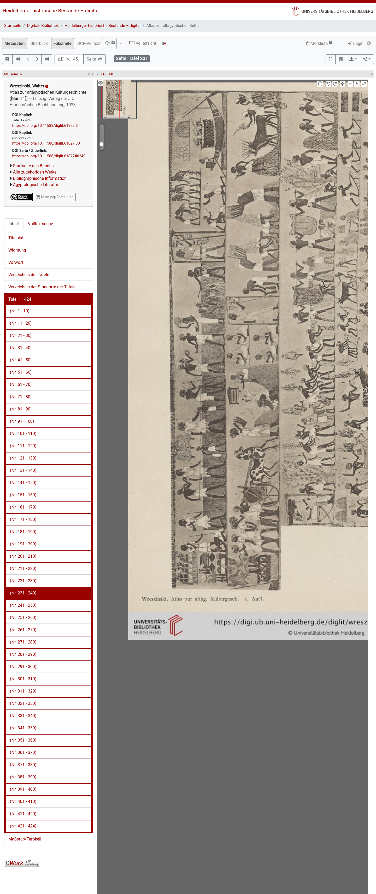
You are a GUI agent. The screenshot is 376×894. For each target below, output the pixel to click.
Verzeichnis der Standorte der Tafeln (41, 286)
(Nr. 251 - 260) (23, 617)
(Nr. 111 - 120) (23, 445)
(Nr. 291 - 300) (23, 666)
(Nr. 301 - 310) (23, 678)
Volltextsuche (40, 223)
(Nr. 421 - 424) (23, 826)
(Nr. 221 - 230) (23, 580)
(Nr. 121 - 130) (23, 458)
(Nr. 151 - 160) (23, 494)
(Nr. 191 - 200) (23, 543)
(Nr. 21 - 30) (21, 335)
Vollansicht (142, 43)
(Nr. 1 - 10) (19, 310)
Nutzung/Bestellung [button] (54, 197)
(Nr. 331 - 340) (23, 715)
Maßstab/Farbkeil (24, 839)
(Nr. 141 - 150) (23, 482)
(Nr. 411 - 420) (23, 813)
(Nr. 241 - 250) (23, 605)
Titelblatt (16, 237)
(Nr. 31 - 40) (21, 347)
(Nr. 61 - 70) (21, 384)
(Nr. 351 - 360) (23, 740)
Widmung (17, 250)
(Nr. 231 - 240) (23, 593)
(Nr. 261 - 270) (23, 629)
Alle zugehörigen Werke (35, 172)
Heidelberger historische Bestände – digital (50, 11)
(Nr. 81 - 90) (21, 409)
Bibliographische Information (40, 178)
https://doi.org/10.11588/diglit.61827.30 (46, 143)
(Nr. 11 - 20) (21, 323)
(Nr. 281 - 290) (23, 654)
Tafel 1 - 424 (19, 299)
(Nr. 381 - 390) (23, 776)
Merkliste (319, 43)
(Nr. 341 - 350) (23, 727)
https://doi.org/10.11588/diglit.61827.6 (45, 125)
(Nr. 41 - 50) (21, 359)
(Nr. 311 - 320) (23, 691)
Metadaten (14, 43)
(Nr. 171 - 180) (23, 519)
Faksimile (63, 43)
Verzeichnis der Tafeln (28, 274)
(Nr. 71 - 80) (21, 396)
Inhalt (14, 223)
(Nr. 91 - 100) (22, 421)
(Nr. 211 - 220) (23, 568)
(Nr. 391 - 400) (23, 789)
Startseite (12, 25)
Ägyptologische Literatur (35, 184)
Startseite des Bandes (33, 165)
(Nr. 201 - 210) (23, 556)
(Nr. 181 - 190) (23, 531)
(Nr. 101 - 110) (23, 433)
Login (355, 43)
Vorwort (15, 262)
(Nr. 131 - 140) (23, 470)
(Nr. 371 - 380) (23, 764)
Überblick (39, 43)
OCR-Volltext (89, 43)
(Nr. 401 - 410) (23, 801)
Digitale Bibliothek (43, 25)
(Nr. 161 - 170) (23, 507)
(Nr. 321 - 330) (23, 703)
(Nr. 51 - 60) (21, 372)
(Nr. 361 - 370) (23, 752)
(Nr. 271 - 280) (23, 642)
